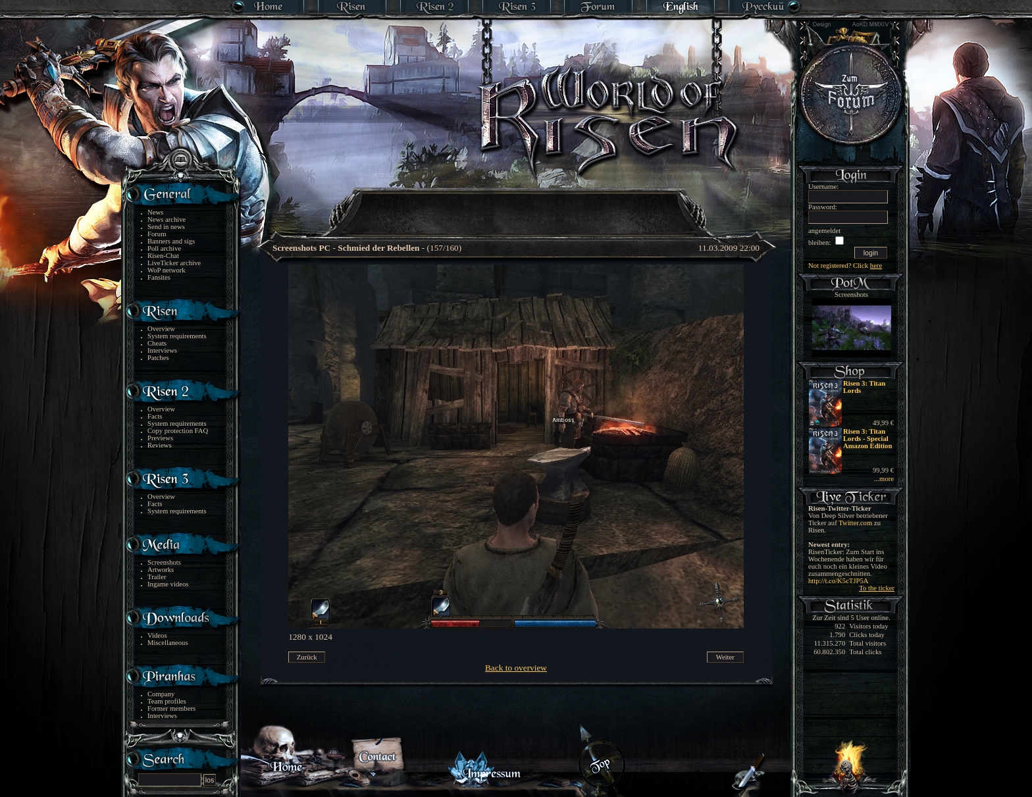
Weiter (725, 657)
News (155, 212)
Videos (157, 635)
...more (884, 478)
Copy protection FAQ (177, 430)
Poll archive (164, 248)
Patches (158, 357)
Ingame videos (167, 584)
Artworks (160, 569)
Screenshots (164, 562)
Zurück (307, 657)
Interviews (162, 350)
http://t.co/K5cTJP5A (838, 580)
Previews (160, 438)
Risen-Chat (163, 255)
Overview (161, 328)
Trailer (157, 576)
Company (160, 694)
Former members (171, 708)
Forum (156, 234)
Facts (155, 416)
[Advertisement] (516, 204)
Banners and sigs (171, 241)
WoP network (166, 270)
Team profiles (166, 701)
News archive (166, 219)
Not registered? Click (845, 265)
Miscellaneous (167, 642)
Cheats (157, 343)
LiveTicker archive (174, 263)
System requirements (177, 336)
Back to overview (516, 668)
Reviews (159, 445)
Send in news (166, 226)
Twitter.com (855, 523)
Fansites (158, 277)
